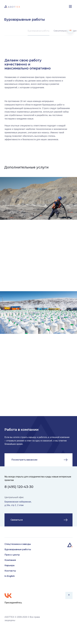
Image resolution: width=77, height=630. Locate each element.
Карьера (9, 565)
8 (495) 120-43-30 (18, 487)
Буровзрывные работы (38, 31)
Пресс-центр (12, 554)
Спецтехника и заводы (17, 544)
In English (9, 576)
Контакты (10, 570)
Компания (10, 560)
